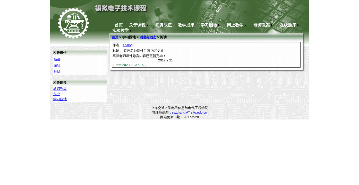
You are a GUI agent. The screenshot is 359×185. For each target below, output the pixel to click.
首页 (119, 25)
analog (128, 45)
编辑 (57, 65)
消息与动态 (148, 37)
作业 (56, 94)
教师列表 (60, 89)
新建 (57, 59)
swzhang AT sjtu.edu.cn (189, 112)
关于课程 (139, 25)
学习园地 (211, 25)
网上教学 (237, 25)
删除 (57, 71)
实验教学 (122, 30)
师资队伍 (163, 25)
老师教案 (263, 25)
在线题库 (290, 25)
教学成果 (186, 25)
